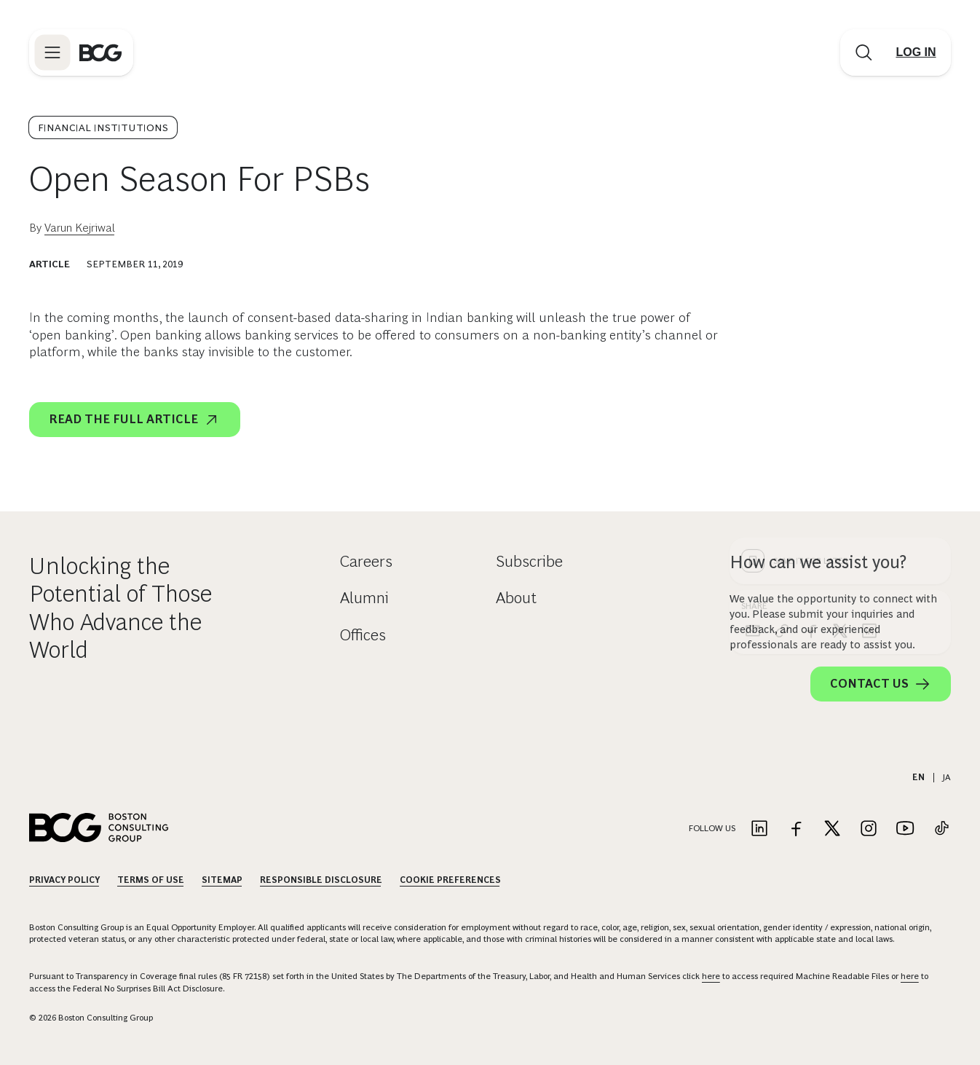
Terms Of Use (150, 880)
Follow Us (712, 828)
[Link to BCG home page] (100, 52)
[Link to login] (916, 52)
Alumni (364, 598)
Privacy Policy (64, 880)
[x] (840, 397)
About (516, 598)
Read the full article (135, 419)
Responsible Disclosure (321, 880)
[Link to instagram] (868, 829)
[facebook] (811, 397)
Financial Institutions (103, 127)
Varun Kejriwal (79, 227)
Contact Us (880, 684)
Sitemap (222, 880)
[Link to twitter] (832, 829)
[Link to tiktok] (941, 829)
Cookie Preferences (450, 880)
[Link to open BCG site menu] (52, 52)
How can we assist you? (818, 562)
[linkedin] (869, 397)
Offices (363, 635)
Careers (366, 561)
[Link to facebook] (795, 829)
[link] (782, 397)
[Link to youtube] (905, 829)
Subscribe (529, 561)
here (711, 976)
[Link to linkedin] (759, 829)
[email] (752, 397)
